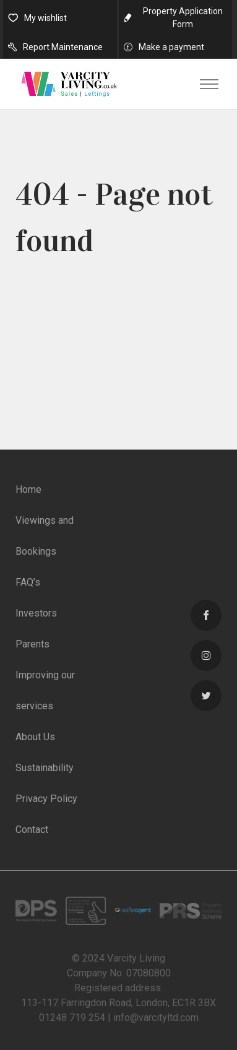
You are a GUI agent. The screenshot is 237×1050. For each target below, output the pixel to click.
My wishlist (45, 18)
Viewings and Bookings (44, 535)
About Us (35, 737)
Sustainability (44, 768)
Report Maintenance (63, 47)
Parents (32, 644)
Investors (36, 613)
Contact (31, 829)
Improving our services (45, 690)
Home (28, 489)
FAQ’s (27, 582)
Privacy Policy (46, 799)
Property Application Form (183, 17)
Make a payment (171, 47)
